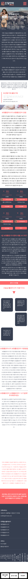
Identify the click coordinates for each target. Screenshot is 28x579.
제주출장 (27, 557)
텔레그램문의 (5, 575)
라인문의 (23, 575)
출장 (16, 557)
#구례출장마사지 (5, 532)
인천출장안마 (25, 557)
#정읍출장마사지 (5, 527)
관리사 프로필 (14, 283)
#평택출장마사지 (5, 524)
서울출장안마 (22, 557)
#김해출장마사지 (5, 529)
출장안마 (12, 557)
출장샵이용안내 (5, 546)
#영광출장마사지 (5, 535)
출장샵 (18, 557)
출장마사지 (14, 557)
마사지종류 (3, 543)
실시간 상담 (14, 575)
